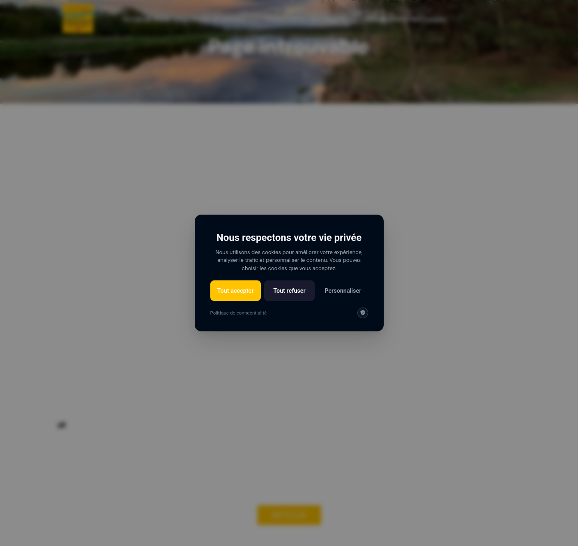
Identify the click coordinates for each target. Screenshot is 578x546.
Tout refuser (289, 290)
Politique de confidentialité (238, 313)
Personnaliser (343, 290)
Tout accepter (235, 290)
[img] (362, 313)
